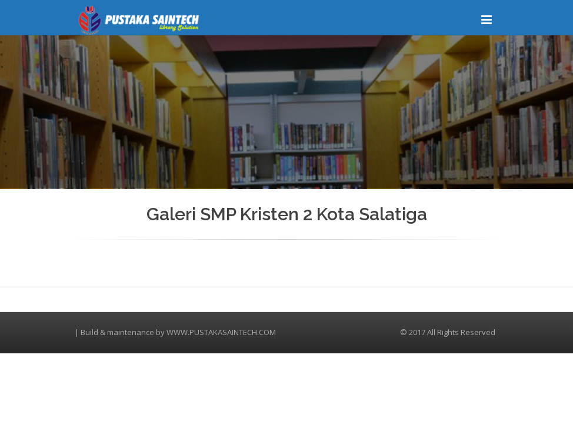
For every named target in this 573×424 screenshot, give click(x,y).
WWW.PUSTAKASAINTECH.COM (221, 332)
